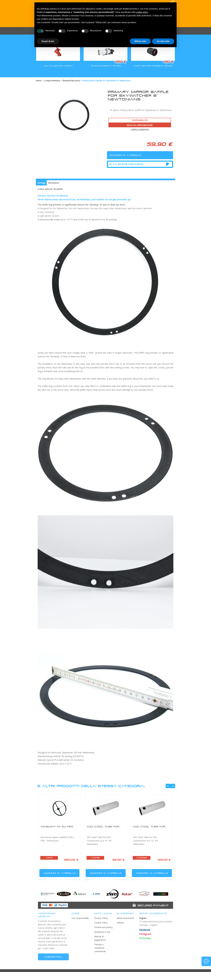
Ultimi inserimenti (125, 918)
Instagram (145, 934)
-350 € (120, 61)
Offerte (120, 922)
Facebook (144, 930)
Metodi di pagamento (100, 938)
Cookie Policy (101, 922)
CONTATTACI (53, 957)
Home (38, 80)
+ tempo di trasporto (139, 129)
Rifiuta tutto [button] (140, 41)
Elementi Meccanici (71, 80)
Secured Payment (153, 905)
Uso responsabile (80, 918)
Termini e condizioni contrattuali (100, 948)
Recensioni (53, 182)
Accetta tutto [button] (163, 41)
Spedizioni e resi (102, 931)
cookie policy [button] (142, 12)
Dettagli (41, 182)
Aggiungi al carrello (57, 872)
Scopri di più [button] (47, 41)
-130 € (167, 61)
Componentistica (52, 80)
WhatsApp (145, 938)
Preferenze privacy (103, 927)
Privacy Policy (101, 918)
